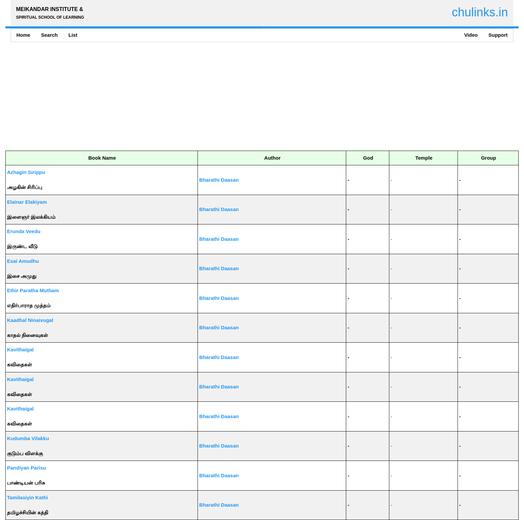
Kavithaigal (20, 349)
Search (49, 35)
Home (23, 35)
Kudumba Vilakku (28, 438)
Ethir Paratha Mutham (33, 290)
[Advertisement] (205, 96)
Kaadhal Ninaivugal (30, 320)
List (73, 35)
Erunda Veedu (23, 231)
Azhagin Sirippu (26, 172)
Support (498, 35)
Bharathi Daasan (219, 180)
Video (471, 35)
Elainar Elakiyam (27, 202)
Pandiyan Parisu (26, 468)
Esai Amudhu (23, 261)
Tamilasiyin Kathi (27, 497)
